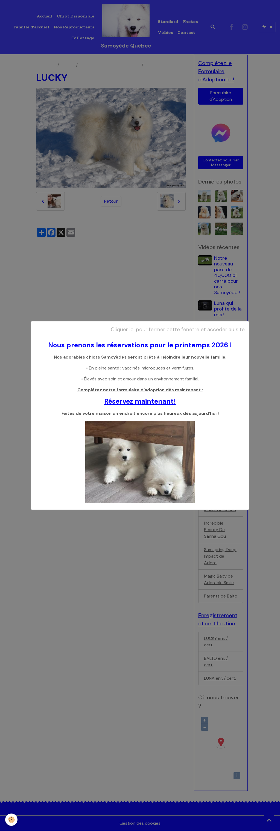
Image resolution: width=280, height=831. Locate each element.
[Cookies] (11, 820)
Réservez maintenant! (140, 401)
